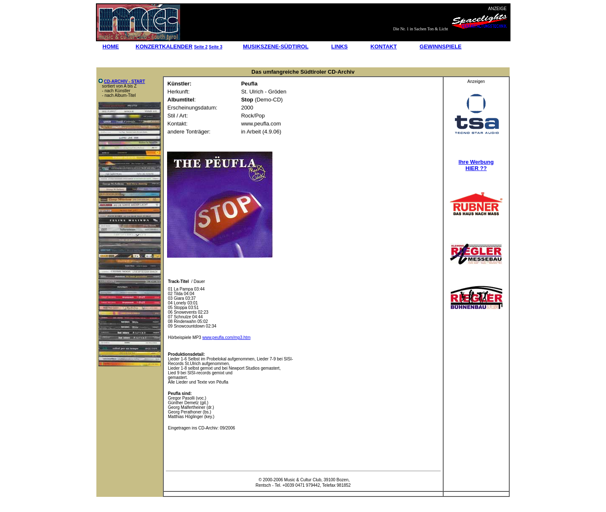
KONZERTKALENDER (164, 46)
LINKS (339, 46)
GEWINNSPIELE (441, 46)
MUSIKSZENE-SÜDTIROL (275, 46)
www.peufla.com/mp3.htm (226, 337)
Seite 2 (200, 47)
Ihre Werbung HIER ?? (476, 165)
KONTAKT (383, 46)
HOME (111, 46)
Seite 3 (215, 47)
